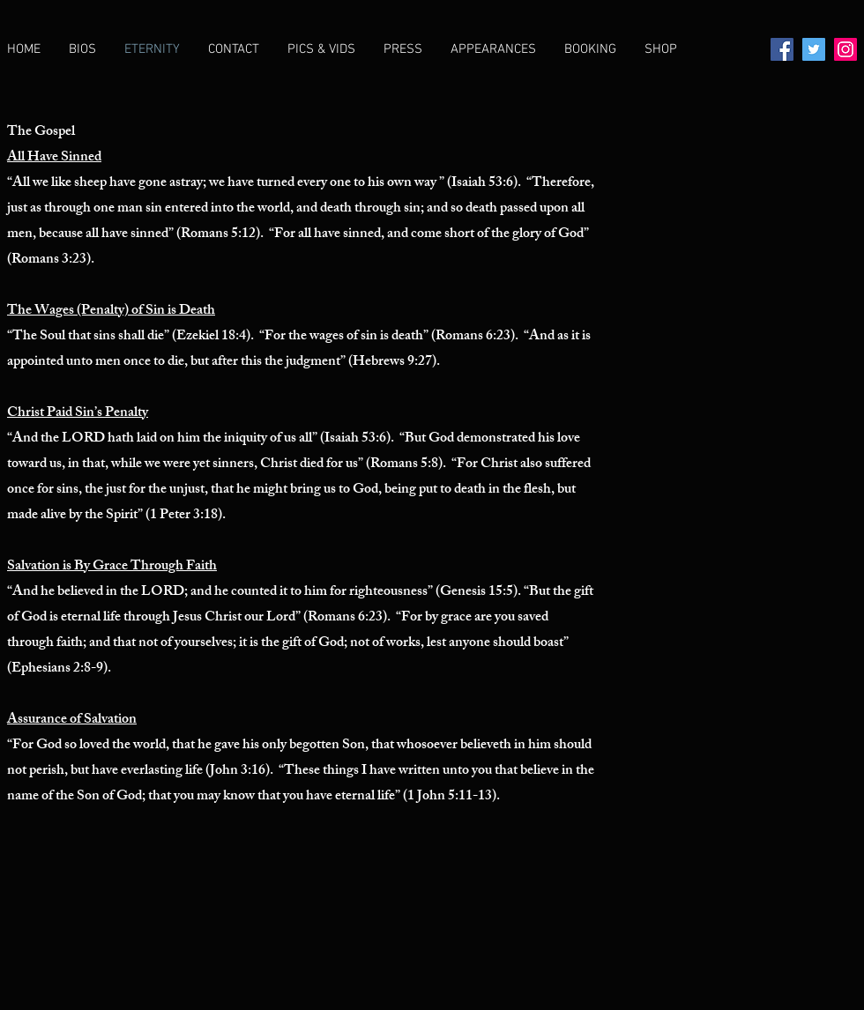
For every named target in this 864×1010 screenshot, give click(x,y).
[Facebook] (782, 49)
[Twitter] (813, 49)
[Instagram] (845, 49)
